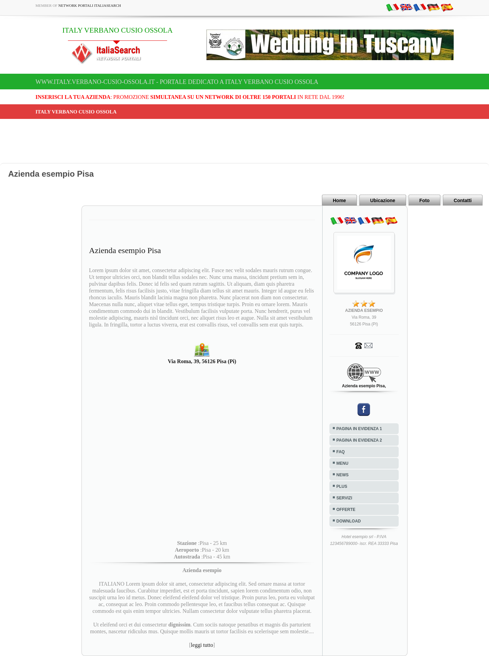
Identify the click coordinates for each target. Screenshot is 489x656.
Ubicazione (382, 200)
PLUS (342, 486)
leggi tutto (202, 645)
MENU (342, 463)
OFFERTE (346, 509)
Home (339, 200)
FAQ (341, 451)
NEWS (343, 475)
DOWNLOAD (349, 521)
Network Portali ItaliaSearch (89, 5)
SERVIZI (344, 498)
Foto (424, 200)
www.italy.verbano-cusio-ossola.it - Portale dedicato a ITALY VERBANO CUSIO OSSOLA (177, 81)
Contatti (463, 200)
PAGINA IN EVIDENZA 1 (359, 428)
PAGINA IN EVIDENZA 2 (359, 440)
